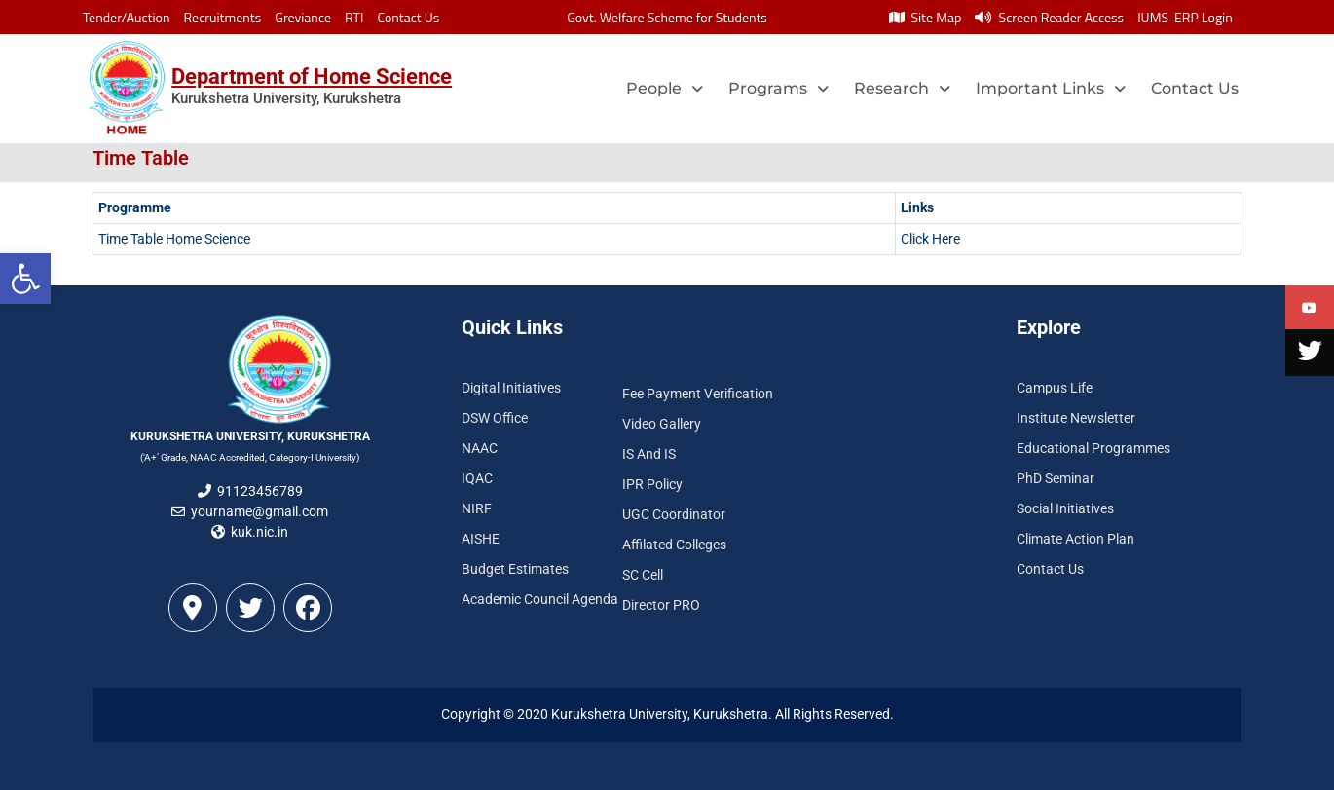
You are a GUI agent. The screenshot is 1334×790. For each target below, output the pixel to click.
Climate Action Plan (1075, 538)
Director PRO (661, 605)
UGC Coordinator (673, 514)
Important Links (1051, 88)
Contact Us (408, 17)
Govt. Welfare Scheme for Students (667, 17)
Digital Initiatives (511, 387)
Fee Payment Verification (697, 393)
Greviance (303, 17)
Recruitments (223, 17)
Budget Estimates (515, 569)
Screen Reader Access (1049, 17)
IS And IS (649, 454)
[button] (25, 278)
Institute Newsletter (1076, 418)
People (664, 88)
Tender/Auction (126, 17)
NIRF (477, 508)
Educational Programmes (1093, 448)
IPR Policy (652, 484)
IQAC (477, 478)
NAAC (480, 448)
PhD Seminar (1055, 478)
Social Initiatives (1065, 508)
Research (902, 88)
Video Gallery (661, 424)
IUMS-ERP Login (1185, 17)
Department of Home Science (311, 76)
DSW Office (495, 418)
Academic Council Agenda (540, 599)
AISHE (481, 538)
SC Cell (642, 575)
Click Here (930, 238)
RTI (354, 17)
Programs (778, 88)
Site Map (925, 17)
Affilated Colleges (674, 544)
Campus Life (1055, 387)
